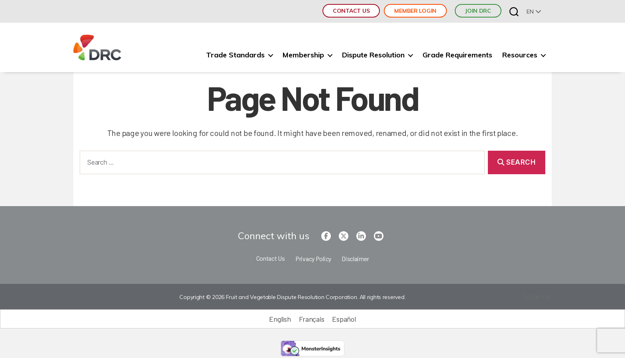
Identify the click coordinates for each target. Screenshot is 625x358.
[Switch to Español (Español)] (344, 319)
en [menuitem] (530, 11)
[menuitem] (534, 11)
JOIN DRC (478, 10)
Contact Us (351, 10)
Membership (303, 55)
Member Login (415, 10)
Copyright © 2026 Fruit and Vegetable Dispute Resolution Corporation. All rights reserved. (292, 297)
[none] (534, 11)
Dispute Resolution (373, 55)
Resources (519, 55)
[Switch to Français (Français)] (311, 319)
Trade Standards (235, 55)
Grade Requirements (457, 55)
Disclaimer (355, 258)
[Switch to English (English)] (280, 319)
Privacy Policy (313, 258)
